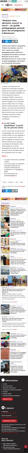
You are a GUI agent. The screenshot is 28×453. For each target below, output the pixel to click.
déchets (4, 182)
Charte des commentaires (9, 387)
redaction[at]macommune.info (9, 413)
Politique (19, 257)
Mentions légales (7, 393)
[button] (24, 1)
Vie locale (5, 17)
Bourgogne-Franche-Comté (16, 362)
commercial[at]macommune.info (9, 417)
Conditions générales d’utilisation (11, 395)
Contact (5, 384)
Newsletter (7, 399)
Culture (12, 240)
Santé (18, 219)
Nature (17, 16)
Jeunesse (12, 16)
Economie (13, 207)
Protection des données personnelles (12, 389)
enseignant (11, 182)
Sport (18, 351)
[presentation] (22, 80)
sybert (21, 182)
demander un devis (9, 421)
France (12, 256)
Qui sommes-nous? (8, 386)
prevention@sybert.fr (10, 175)
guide (17, 182)
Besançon (5, 14)
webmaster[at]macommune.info (9, 432)
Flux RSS (5, 391)
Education (5, 16)
